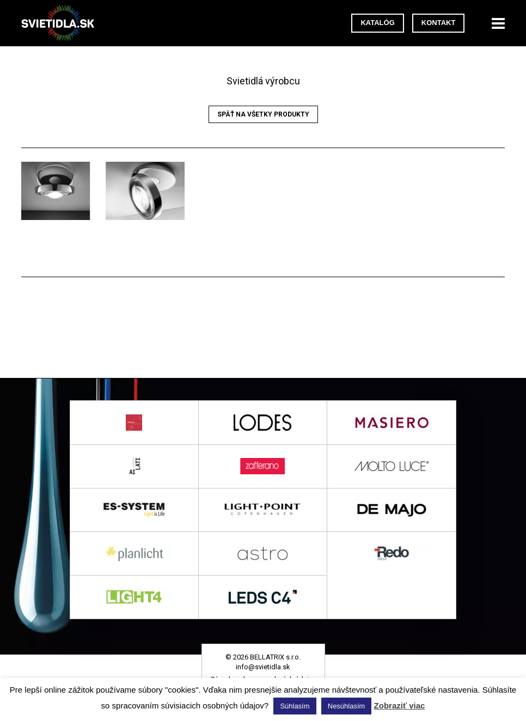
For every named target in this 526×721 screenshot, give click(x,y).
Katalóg (377, 23)
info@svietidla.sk (263, 667)
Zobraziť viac (399, 705)
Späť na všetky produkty (263, 114)
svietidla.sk (62, 23)
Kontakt (438, 23)
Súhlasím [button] (294, 706)
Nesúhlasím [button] (346, 706)
